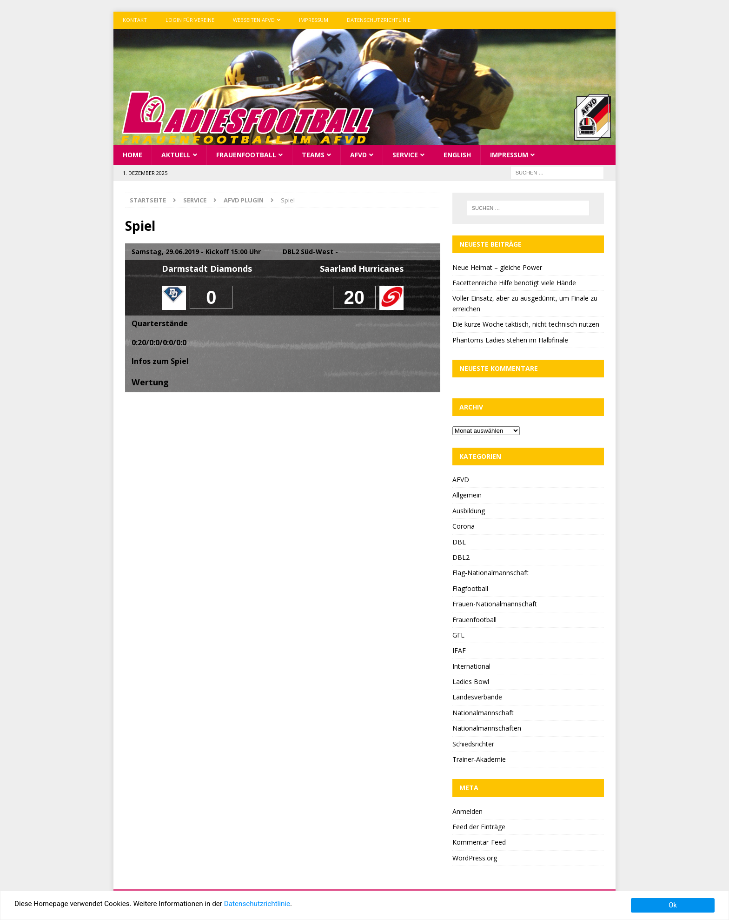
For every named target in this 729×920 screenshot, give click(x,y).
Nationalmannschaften (486, 727)
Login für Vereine (190, 19)
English (457, 153)
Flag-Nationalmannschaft (490, 572)
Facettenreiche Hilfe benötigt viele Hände (514, 282)
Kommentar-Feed (479, 841)
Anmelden (467, 810)
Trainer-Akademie (479, 758)
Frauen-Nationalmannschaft (494, 603)
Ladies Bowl (470, 681)
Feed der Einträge (478, 825)
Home (132, 153)
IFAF (459, 649)
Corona (463, 525)
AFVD (358, 153)
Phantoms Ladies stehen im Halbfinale (510, 339)
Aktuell (176, 153)
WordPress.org (474, 857)
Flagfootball (470, 587)
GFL (458, 634)
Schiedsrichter (473, 743)
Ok (673, 905)
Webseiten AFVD (254, 19)
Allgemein (467, 494)
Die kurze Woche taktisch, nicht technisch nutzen (525, 323)
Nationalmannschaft (483, 711)
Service (405, 153)
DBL (459, 541)
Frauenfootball (246, 153)
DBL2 (461, 556)
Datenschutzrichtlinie (379, 19)
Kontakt (135, 19)
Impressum (313, 19)
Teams (313, 153)
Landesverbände (477, 696)
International (471, 665)
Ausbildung (468, 509)
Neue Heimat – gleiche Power (497, 266)
